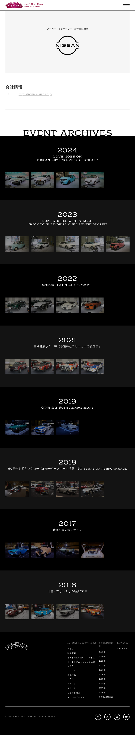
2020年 (102, 674)
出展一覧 (72, 674)
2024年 (102, 656)
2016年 (102, 692)
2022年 (102, 665)
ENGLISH (122, 648)
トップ (71, 648)
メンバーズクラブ (76, 697)
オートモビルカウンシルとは (81, 657)
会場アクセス (74, 692)
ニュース (72, 670)
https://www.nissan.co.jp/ (35, 94)
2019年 (102, 679)
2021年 (102, 669)
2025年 (102, 651)
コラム (71, 679)
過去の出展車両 (106, 697)
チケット (72, 688)
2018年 (102, 683)
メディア (72, 683)
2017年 (102, 688)
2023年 (102, 660)
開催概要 (72, 653)
